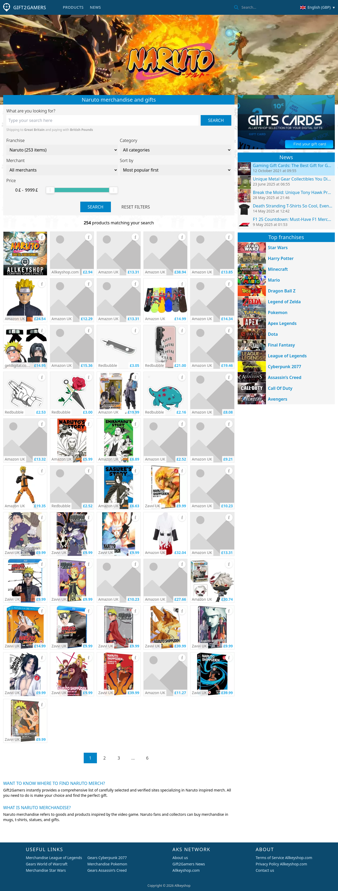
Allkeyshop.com (186, 870)
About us (180, 857)
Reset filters (135, 207)
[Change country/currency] (317, 7)
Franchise (15, 140)
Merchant (15, 160)
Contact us (265, 870)
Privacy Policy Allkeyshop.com (281, 863)
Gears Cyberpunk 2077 (107, 857)
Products (73, 7)
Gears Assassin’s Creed (107, 870)
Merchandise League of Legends (54, 857)
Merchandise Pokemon (107, 863)
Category (128, 140)
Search (216, 120)
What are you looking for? (30, 111)
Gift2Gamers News (188, 863)
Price (11, 180)
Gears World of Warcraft (47, 863)
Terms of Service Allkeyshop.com (284, 857)
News (95, 7)
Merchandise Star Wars (46, 870)
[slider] (50, 190)
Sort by (126, 160)
